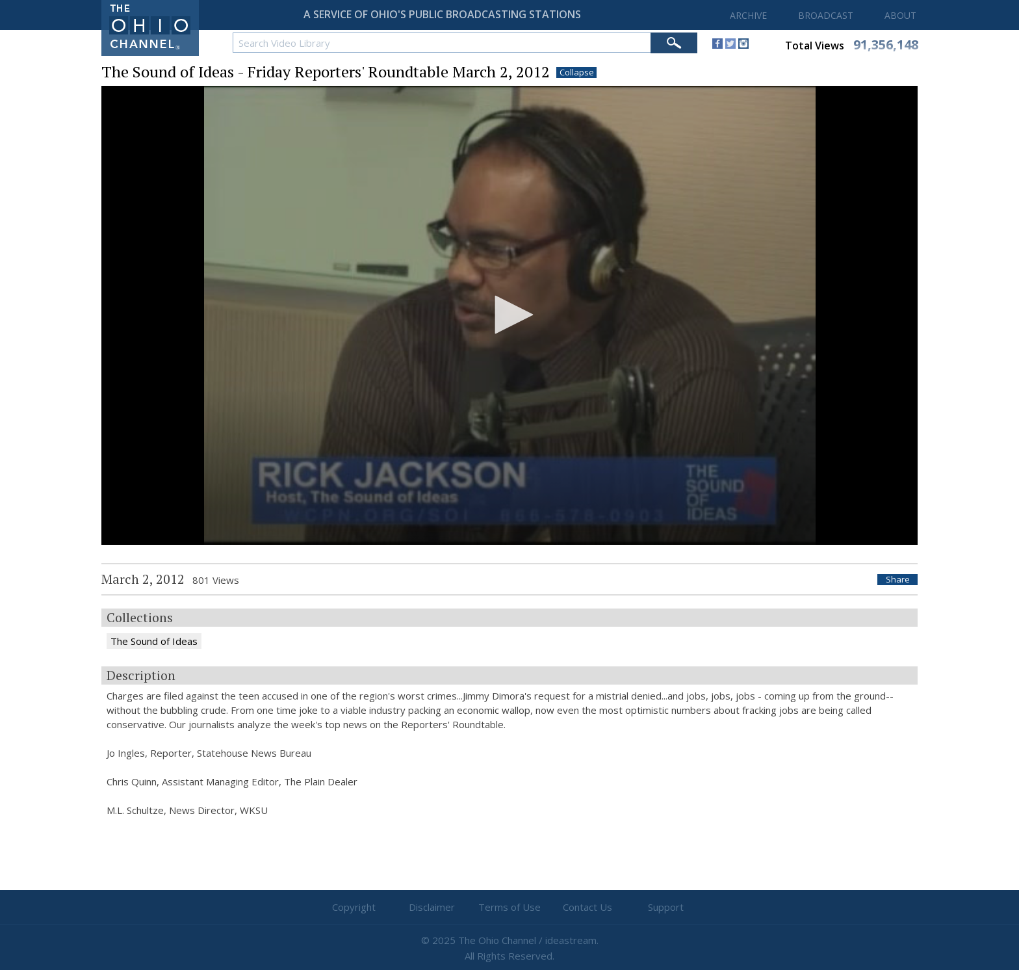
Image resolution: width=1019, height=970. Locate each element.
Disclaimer (432, 906)
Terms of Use (509, 906)
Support (666, 906)
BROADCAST (825, 15)
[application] (509, 315)
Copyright (354, 906)
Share (898, 579)
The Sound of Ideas (154, 641)
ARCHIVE (748, 15)
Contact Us (587, 906)
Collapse (577, 72)
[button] (509, 314)
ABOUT (900, 15)
